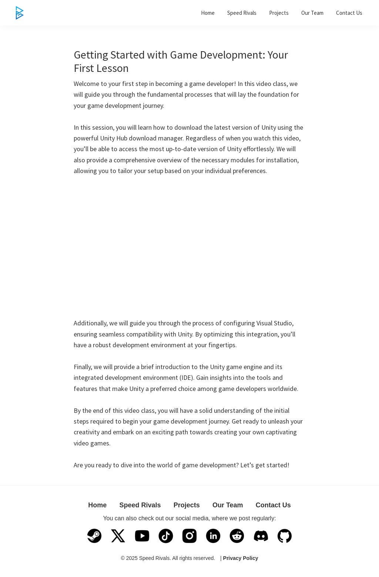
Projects (187, 505)
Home (97, 505)
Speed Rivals (140, 505)
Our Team (227, 505)
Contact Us (273, 505)
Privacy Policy (240, 558)
